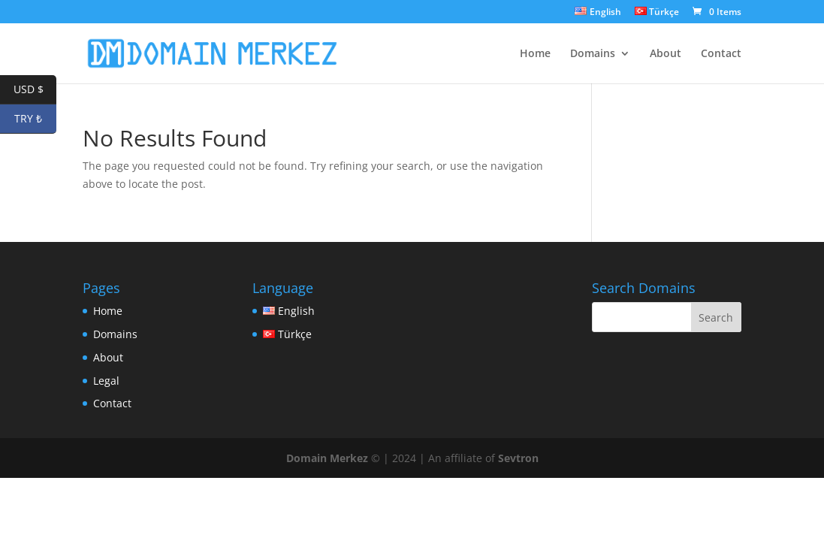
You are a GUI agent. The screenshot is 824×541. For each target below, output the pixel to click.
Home (535, 54)
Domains (592, 54)
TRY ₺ (35, 119)
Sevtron (518, 458)
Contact (721, 54)
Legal (106, 380)
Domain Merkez (327, 458)
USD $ (35, 89)
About (665, 54)
